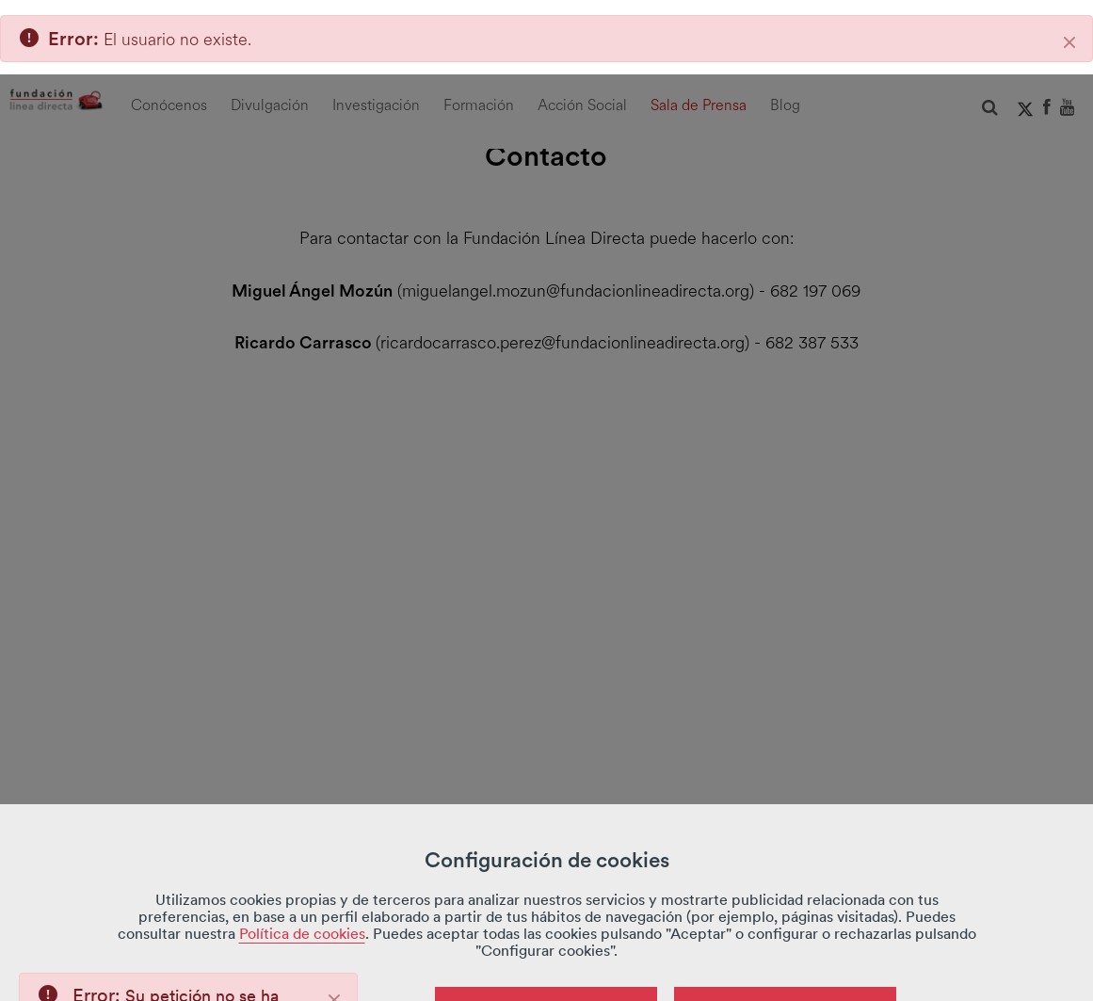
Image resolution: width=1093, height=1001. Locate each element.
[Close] (334, 926)
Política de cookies (302, 859)
